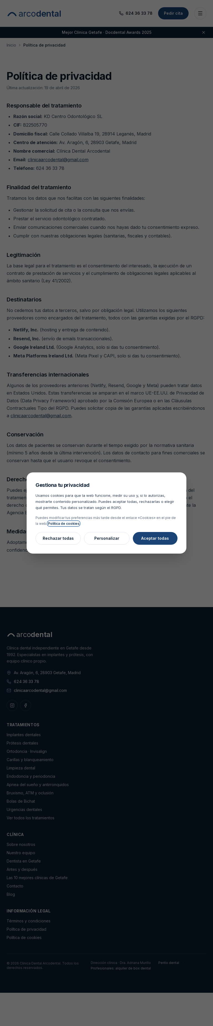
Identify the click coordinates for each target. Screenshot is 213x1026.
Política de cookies (63, 523)
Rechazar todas (58, 538)
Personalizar (106, 538)
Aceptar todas (155, 538)
